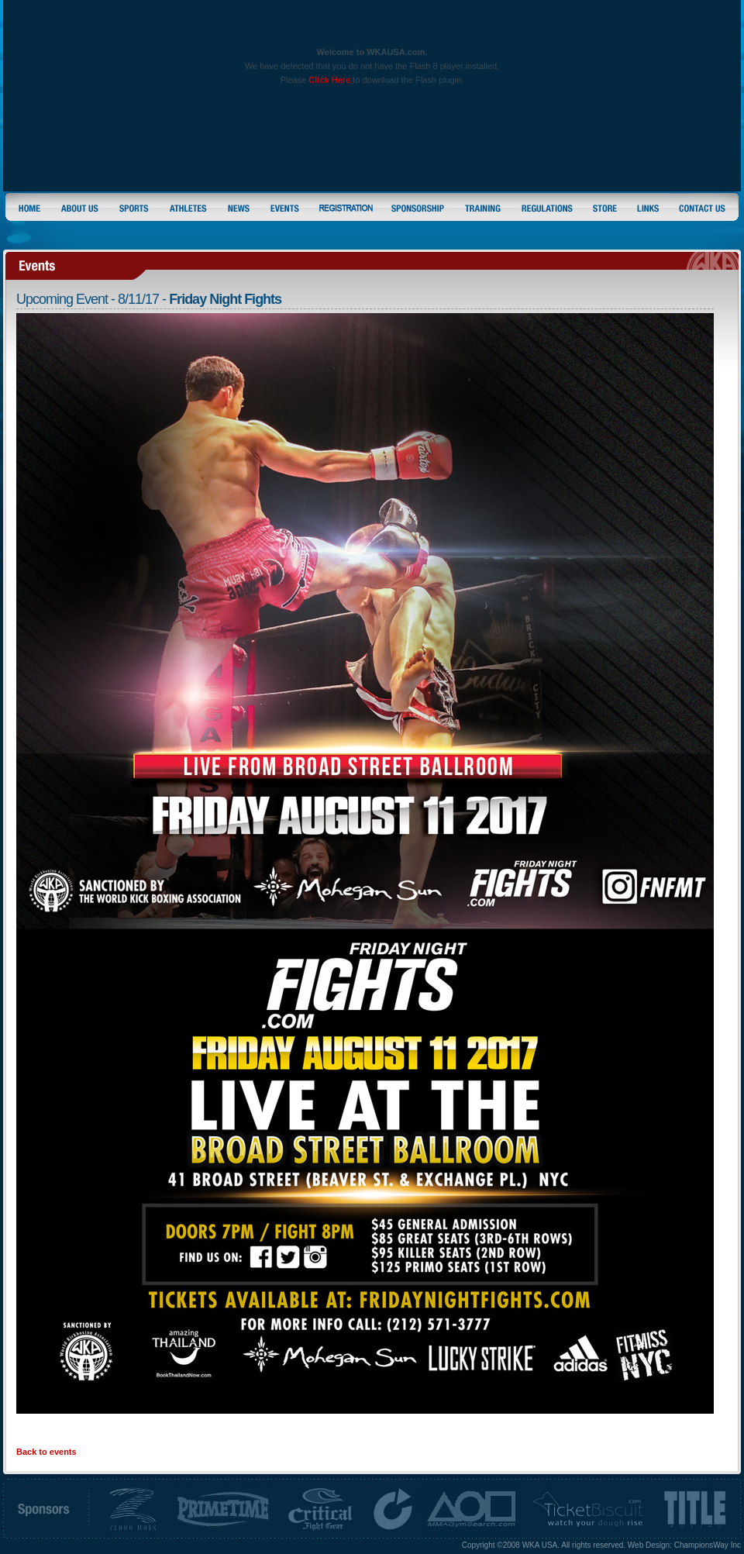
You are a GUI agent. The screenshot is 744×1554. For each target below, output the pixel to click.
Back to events (46, 1451)
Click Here (329, 79)
